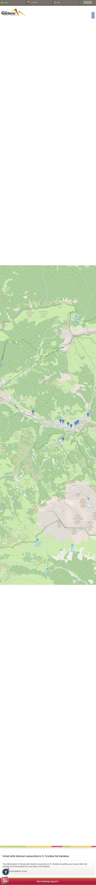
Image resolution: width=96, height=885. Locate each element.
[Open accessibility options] (5, 872)
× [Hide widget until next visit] (8, 869)
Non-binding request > (30, 881)
